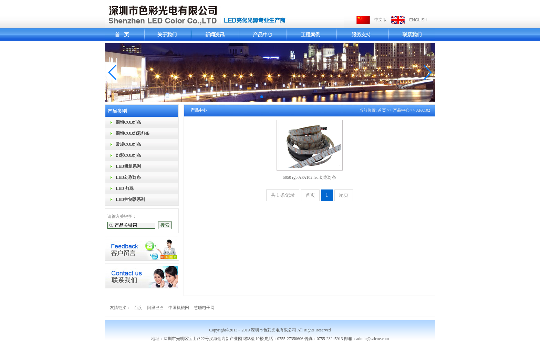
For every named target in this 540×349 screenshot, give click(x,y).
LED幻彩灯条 (128, 177)
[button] (112, 72)
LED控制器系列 (130, 199)
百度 (138, 307)
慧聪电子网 (204, 307)
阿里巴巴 (155, 307)
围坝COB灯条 (128, 122)
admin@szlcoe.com (372, 338)
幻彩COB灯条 (128, 155)
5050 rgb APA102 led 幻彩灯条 (309, 177)
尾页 (344, 195)
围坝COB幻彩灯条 (132, 133)
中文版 (380, 19)
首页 (382, 110)
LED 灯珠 (125, 188)
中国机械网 (178, 307)
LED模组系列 (128, 166)
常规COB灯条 (128, 144)
